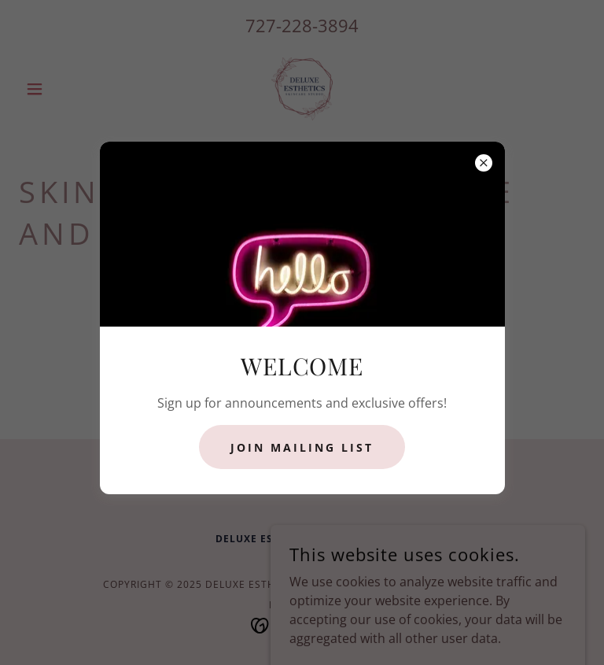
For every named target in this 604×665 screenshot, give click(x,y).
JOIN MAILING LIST (302, 447)
